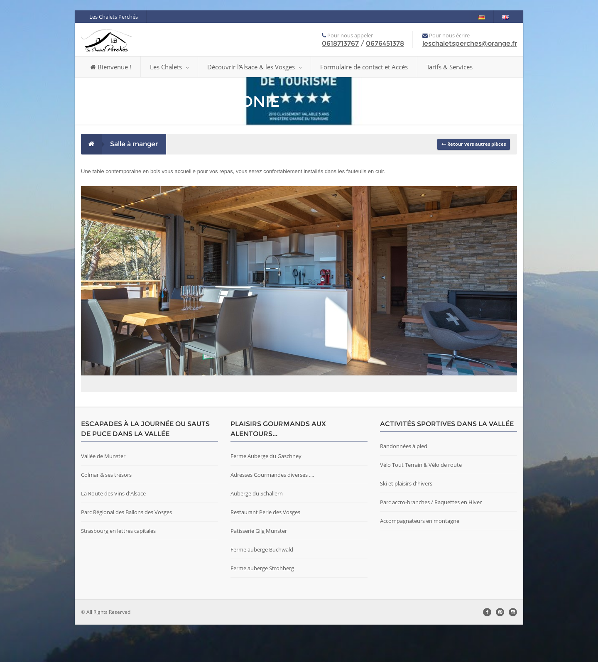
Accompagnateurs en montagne (419, 558)
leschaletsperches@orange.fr (469, 43)
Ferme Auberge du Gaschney (265, 493)
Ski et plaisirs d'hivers (406, 521)
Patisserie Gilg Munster (258, 568)
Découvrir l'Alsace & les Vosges (254, 67)
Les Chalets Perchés (113, 16)
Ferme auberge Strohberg (262, 605)
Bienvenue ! (110, 67)
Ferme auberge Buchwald (261, 587)
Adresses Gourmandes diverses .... (272, 512)
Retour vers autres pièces (473, 144)
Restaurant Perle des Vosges (265, 549)
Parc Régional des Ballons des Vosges (126, 549)
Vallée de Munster (103, 493)
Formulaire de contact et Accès (364, 67)
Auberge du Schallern (256, 531)
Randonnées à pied (403, 483)
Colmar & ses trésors (106, 512)
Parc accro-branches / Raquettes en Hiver (431, 539)
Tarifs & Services (449, 67)
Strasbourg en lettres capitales (118, 568)
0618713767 (340, 43)
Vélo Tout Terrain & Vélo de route (421, 502)
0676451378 (385, 43)
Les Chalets (169, 67)
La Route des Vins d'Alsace (113, 531)
